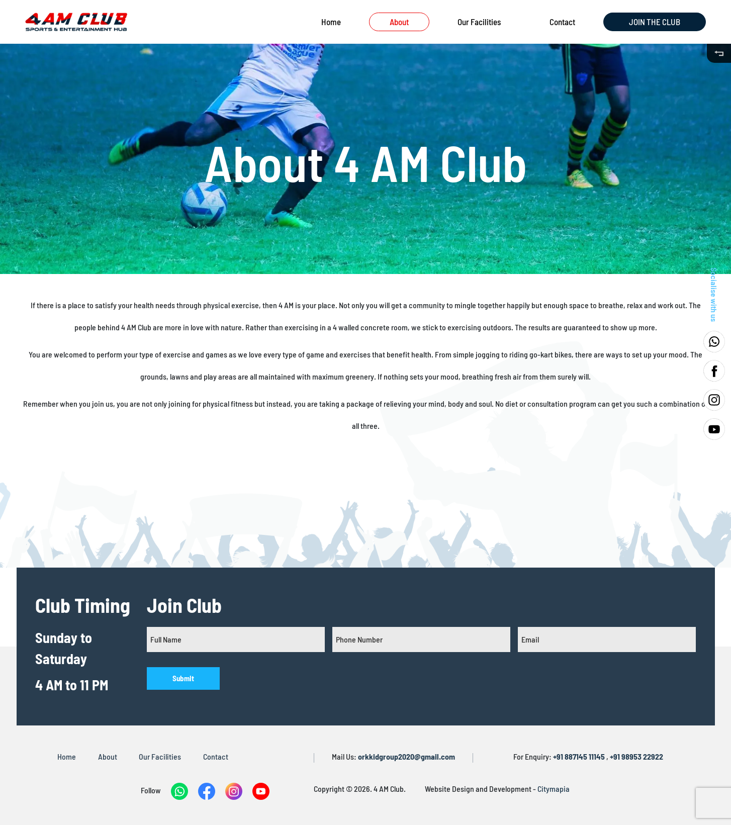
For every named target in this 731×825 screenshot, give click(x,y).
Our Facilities (479, 22)
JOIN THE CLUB (654, 22)
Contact (562, 22)
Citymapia (553, 788)
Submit (183, 678)
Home (331, 22)
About (399, 22)
